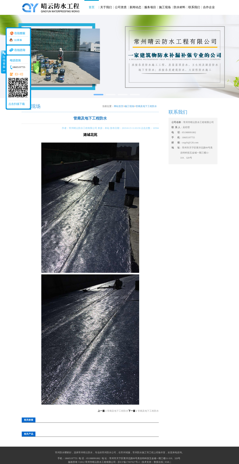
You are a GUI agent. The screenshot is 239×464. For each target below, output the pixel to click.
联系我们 (194, 7)
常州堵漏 (125, 452)
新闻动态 (135, 7)
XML (167, 462)
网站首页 (118, 106)
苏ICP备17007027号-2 (129, 462)
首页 (92, 7)
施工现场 (165, 7)
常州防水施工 (140, 452)
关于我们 (106, 7)
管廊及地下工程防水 (146, 106)
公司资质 (121, 7)
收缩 (3, 61)
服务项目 (150, 7)
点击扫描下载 (16, 104)
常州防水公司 (109, 452)
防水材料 (179, 7)
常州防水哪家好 (63, 452)
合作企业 (209, 7)
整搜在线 (158, 462)
